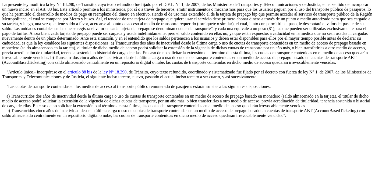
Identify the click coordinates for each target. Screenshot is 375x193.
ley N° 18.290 (114, 72)
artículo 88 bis (80, 72)
